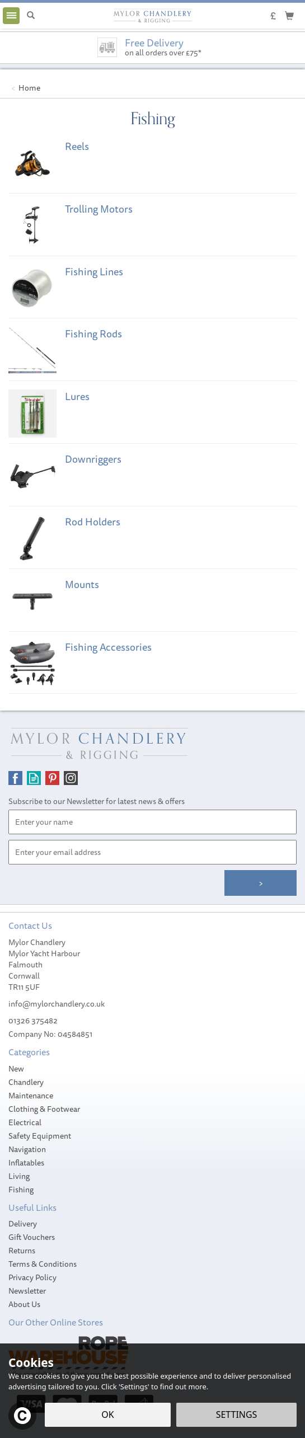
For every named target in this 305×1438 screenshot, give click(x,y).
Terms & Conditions (42, 1264)
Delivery (22, 1223)
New (16, 1068)
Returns (21, 1250)
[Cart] (289, 15)
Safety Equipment (39, 1135)
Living (19, 1176)
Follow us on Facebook (15, 778)
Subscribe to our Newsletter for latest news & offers (96, 801)
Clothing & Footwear (44, 1109)
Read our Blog (34, 778)
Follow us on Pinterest (52, 778)
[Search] (30, 15)
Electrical (24, 1122)
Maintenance (30, 1095)
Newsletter (27, 1290)
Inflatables (26, 1162)
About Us (24, 1304)
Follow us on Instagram (71, 778)
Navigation (27, 1149)
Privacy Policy (32, 1277)
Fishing (21, 1189)
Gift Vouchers (31, 1237)
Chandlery (26, 1082)
